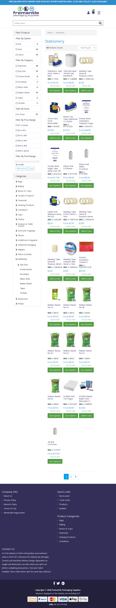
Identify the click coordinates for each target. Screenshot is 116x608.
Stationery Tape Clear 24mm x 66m (55, 73)
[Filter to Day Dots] (27, 71)
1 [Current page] (66, 476)
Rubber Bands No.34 (85, 351)
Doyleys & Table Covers (25, 225)
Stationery (22, 259)
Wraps (21, 303)
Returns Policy (10, 504)
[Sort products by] (86, 48)
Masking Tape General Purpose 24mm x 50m (86, 74)
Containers (23, 209)
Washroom (23, 299)
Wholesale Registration (14, 512)
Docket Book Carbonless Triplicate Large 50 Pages (86, 122)
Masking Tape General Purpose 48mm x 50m (55, 263)
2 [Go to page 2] (71, 476)
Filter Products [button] (23, 32)
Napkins (21, 249)
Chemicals (22, 200)
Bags (20, 181)
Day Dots (24, 264)
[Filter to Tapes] (27, 98)
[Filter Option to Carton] (27, 54)
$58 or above (22, 151)
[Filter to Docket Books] (27, 76)
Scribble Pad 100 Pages (68, 397)
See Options (55, 90)
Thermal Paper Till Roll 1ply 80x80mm (70, 73)
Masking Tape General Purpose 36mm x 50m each (86, 215)
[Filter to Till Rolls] (27, 103)
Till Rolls (23, 293)
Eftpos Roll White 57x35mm (84, 166)
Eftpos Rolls (25, 279)
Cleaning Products (26, 205)
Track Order (64, 500)
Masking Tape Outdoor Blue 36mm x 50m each (69, 263)
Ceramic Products (26, 195)
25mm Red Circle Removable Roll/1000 (53, 122)
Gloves (21, 235)
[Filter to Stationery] (27, 66)
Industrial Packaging (27, 244)
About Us (8, 496)
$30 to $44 (21, 140)
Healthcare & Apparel (27, 240)
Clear (32, 169)
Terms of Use (10, 508)
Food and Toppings (26, 230)
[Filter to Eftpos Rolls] (27, 87)
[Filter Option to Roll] (27, 44)
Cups (20, 214)
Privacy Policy (10, 500)
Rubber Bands (26, 283)
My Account (64, 496)
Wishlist (62, 508)
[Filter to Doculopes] (27, 82)
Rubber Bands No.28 (85, 306)
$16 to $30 (21, 135)
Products (63, 504)
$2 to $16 (21, 130)
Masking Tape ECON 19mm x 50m (70, 214)
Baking (21, 186)
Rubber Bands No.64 (54, 397)
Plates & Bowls (25, 254)
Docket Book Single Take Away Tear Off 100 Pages (54, 169)
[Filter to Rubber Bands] (27, 92)
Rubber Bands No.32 (69, 351)
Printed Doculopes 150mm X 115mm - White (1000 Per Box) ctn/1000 (86, 263)
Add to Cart (86, 90)
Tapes (22, 288)
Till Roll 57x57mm (52, 443)
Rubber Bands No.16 (69, 306)
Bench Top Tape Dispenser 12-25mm (70, 119)
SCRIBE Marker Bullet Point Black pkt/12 (86, 398)
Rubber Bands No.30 (54, 351)
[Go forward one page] (75, 476)
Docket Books (26, 269)
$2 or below (22, 125)
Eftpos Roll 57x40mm (68, 167)
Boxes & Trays (24, 191)
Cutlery (21, 219)
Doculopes (24, 274)
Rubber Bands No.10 (54, 306)
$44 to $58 (21, 145)
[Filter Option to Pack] (27, 49)
